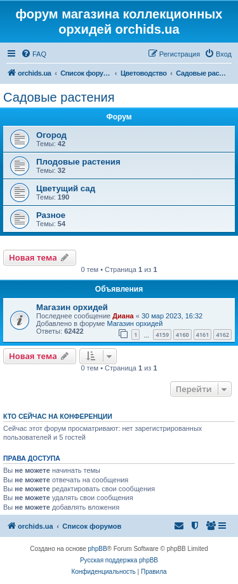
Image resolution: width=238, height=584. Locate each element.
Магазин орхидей (72, 307)
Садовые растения (59, 97)
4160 (182, 334)
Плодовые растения (78, 161)
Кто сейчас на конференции (57, 416)
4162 (222, 334)
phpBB (97, 548)
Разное (50, 215)
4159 (162, 334)
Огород (51, 135)
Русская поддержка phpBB (119, 560)
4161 (202, 334)
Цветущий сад (65, 188)
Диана (122, 316)
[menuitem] (33, 54)
